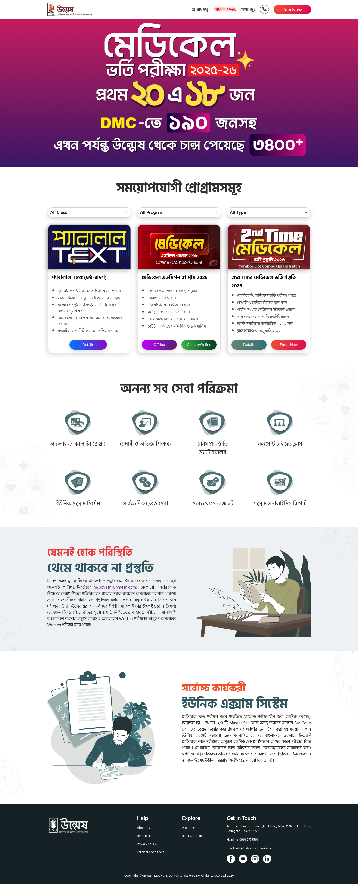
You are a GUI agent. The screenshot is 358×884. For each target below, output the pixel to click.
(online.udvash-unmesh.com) (111, 587)
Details (88, 344)
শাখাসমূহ (247, 9)
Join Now (292, 9)
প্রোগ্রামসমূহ (201, 9)
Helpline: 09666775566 (243, 839)
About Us (143, 827)
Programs (188, 827)
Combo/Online (199, 344)
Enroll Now (289, 344)
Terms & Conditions (150, 852)
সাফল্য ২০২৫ (225, 9)
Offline (159, 344)
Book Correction (193, 835)
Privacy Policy (146, 844)
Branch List (145, 835)
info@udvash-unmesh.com (254, 848)
